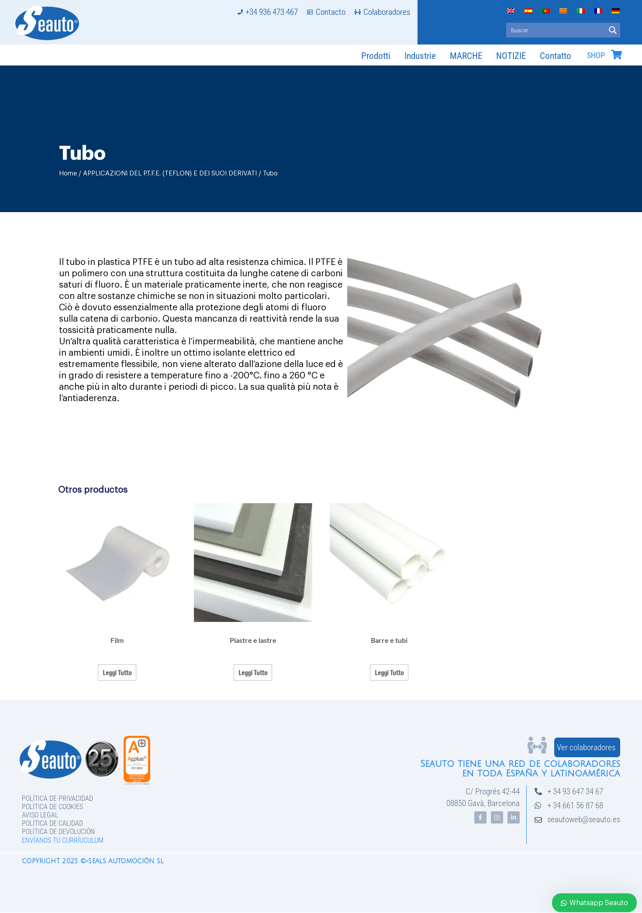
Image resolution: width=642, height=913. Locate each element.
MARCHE (466, 56)
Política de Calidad (52, 823)
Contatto (555, 56)
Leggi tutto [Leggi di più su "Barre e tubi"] (389, 672)
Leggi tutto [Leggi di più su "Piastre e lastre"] (252, 672)
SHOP (596, 55)
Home (68, 173)
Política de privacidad (57, 798)
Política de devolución (58, 831)
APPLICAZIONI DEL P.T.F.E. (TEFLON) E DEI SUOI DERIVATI (170, 173)
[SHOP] (616, 54)
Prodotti (375, 56)
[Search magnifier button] (612, 30)
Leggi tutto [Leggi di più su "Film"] (117, 672)
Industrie (420, 56)
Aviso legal (40, 815)
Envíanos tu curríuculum (63, 840)
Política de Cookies (52, 807)
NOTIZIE (511, 56)
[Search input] (556, 30)
